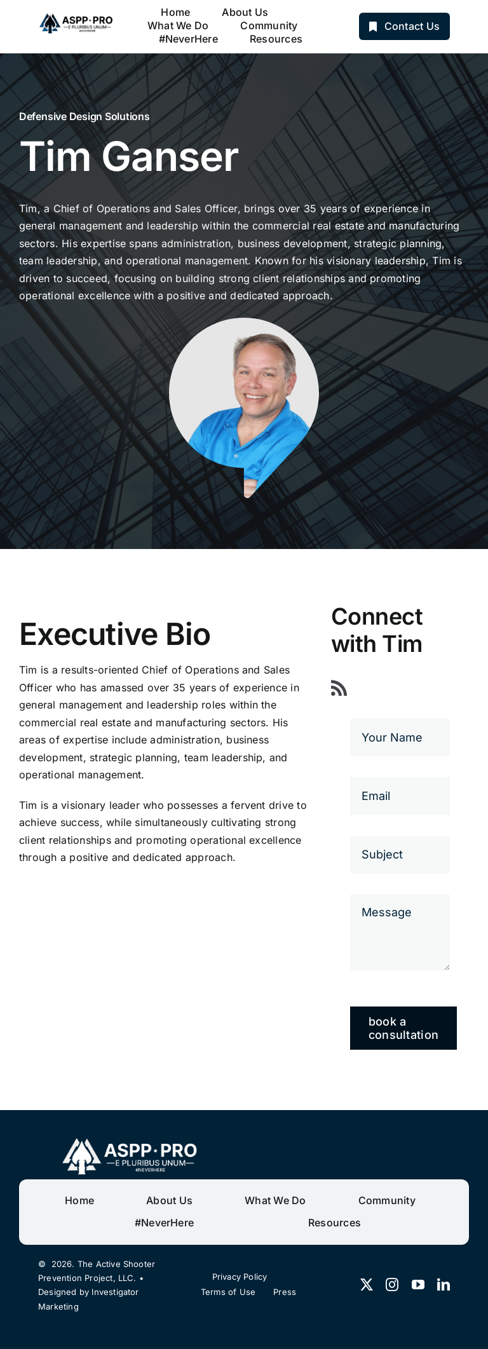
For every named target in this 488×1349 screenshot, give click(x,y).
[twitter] (366, 1284)
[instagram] (392, 1284)
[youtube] (418, 1284)
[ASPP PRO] (77, 17)
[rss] (339, 688)
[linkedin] (443, 1284)
